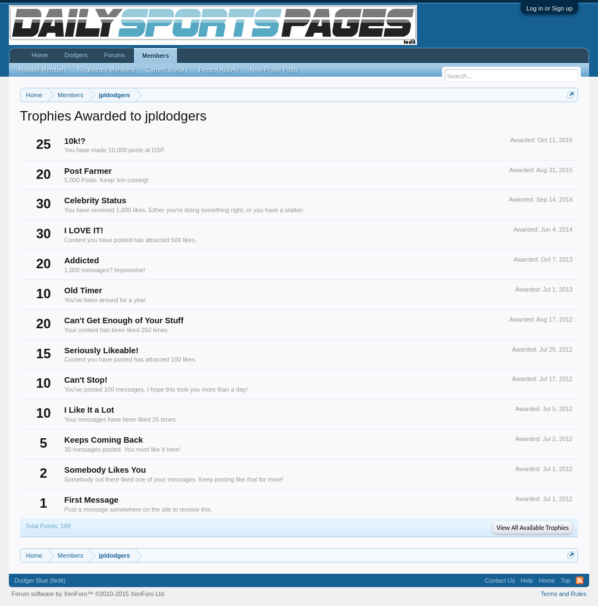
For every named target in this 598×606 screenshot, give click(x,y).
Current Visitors (167, 69)
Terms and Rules (564, 593)
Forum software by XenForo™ (89, 593)
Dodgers (76, 55)
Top (565, 580)
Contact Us (500, 580)
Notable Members (43, 69)
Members (155, 55)
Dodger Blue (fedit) (40, 580)
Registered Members (106, 69)
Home (40, 55)
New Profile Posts (274, 69)
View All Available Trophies (532, 528)
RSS (580, 580)
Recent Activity (219, 69)
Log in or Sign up (549, 8)
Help (527, 580)
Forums (114, 55)
